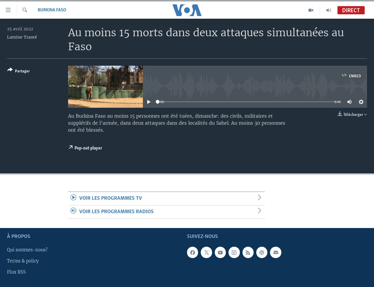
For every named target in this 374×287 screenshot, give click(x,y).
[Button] (18, 72)
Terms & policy (23, 261)
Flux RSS (16, 272)
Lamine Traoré (22, 37)
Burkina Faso (52, 10)
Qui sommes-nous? (27, 250)
